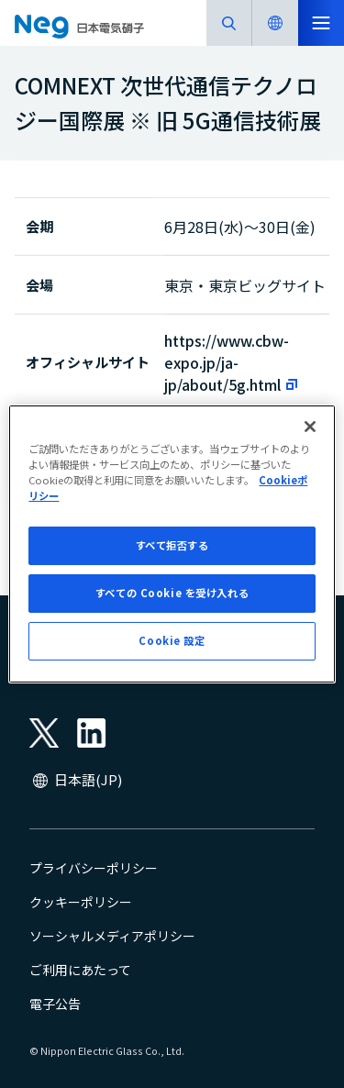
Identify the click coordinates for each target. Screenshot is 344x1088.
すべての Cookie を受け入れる (172, 592)
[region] (171, 544)
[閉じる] (310, 426)
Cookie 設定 (172, 640)
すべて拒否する (172, 545)
